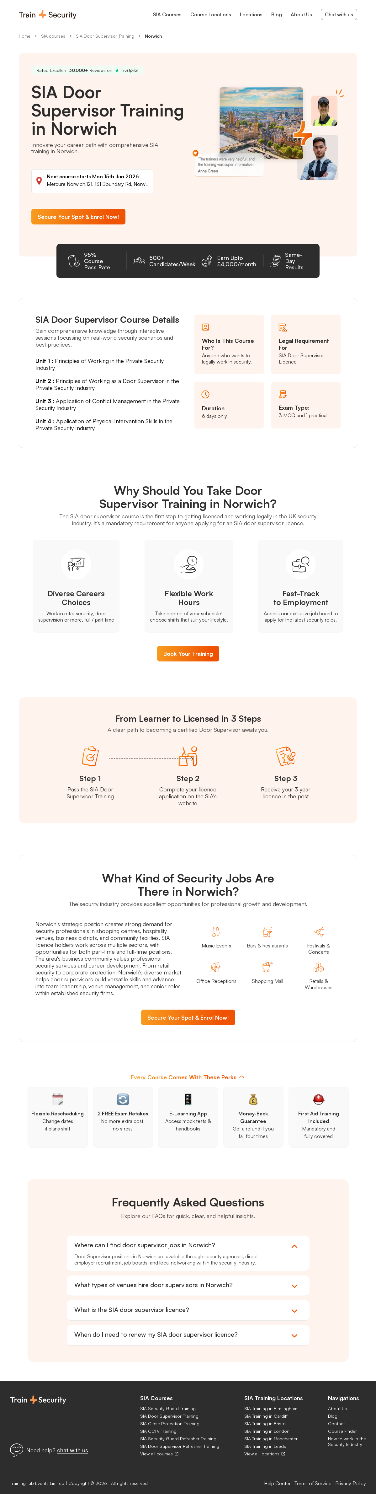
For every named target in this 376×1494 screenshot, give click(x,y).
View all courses (159, 1447)
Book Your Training (188, 647)
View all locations (265, 1447)
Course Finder (342, 1424)
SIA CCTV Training (158, 1424)
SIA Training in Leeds (265, 1440)
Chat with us (339, 14)
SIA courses (53, 36)
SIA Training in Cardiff (266, 1409)
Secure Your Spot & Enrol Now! (78, 216)
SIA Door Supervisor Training (105, 36)
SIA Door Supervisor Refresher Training (179, 1440)
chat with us (72, 1443)
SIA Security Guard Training (168, 1402)
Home (24, 36)
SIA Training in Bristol (265, 1417)
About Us (337, 1402)
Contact (336, 1417)
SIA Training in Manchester (271, 1432)
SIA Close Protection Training (169, 1417)
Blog (332, 1409)
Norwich (153, 36)
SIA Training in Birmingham (270, 1402)
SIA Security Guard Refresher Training (178, 1432)
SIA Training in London (266, 1424)
